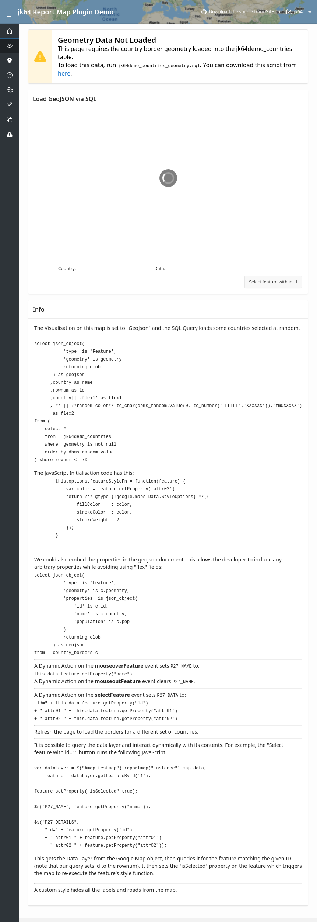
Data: (159, 268)
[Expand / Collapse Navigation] (9, 12)
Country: (67, 268)
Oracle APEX (124, 909)
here (64, 73)
